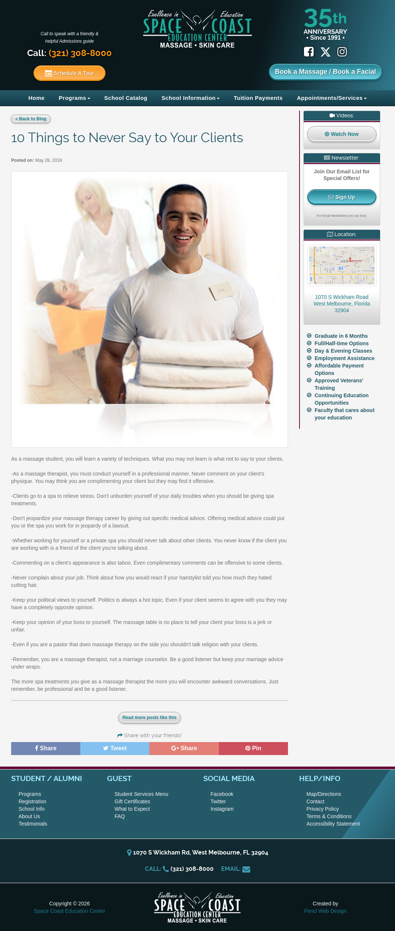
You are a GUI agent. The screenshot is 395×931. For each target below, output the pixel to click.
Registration (32, 801)
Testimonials (33, 824)
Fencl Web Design (325, 911)
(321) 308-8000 (192, 868)
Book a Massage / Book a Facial (325, 71)
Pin (253, 748)
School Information (189, 98)
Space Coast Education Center (69, 911)
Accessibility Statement (333, 824)
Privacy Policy (323, 809)
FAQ (119, 816)
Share (45, 748)
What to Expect (132, 809)
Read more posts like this (150, 717)
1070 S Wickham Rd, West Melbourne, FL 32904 (197, 852)
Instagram (222, 809)
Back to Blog (30, 118)
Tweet (115, 748)
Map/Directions (324, 794)
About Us (29, 816)
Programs (72, 98)
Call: (69, 53)
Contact (315, 801)
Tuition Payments (258, 98)
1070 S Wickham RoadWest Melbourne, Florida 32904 (342, 303)
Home (36, 98)
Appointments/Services (330, 98)
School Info (32, 809)
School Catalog (126, 98)
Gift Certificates (132, 801)
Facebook (222, 794)
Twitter (218, 801)
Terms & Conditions (329, 816)
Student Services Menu (141, 794)
